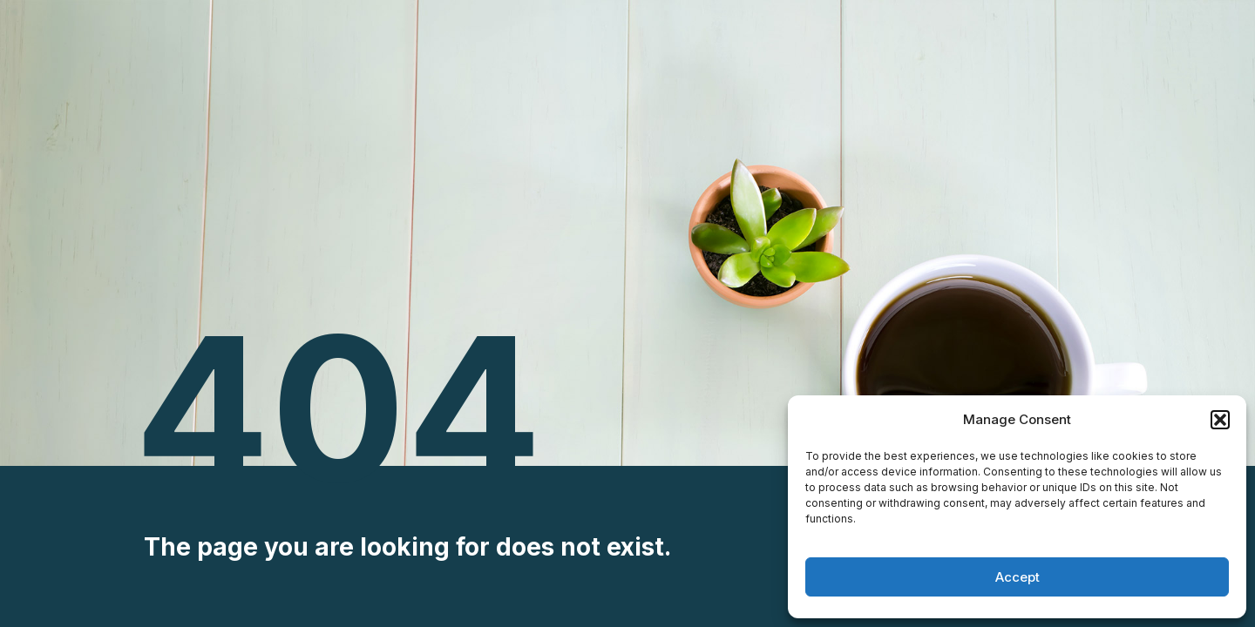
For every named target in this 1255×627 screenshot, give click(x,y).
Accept (1017, 577)
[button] (1220, 419)
